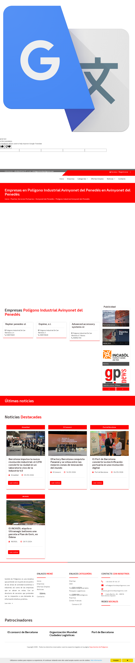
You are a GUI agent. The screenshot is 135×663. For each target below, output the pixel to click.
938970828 (43, 335)
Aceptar (116, 660)
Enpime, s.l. (45, 324)
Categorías (82, 179)
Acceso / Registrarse (119, 172)
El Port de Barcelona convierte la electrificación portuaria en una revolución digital (107, 463)
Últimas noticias (19, 400)
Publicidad (110, 306)
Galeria (43, 593)
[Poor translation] (8, 147)
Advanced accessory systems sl (83, 325)
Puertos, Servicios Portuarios (22, 199)
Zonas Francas (75, 601)
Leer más (9, 603)
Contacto (121, 179)
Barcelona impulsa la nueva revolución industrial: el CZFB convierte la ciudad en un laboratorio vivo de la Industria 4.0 (25, 465)
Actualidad (15, 475)
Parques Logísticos (77, 591)
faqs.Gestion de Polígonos (98, 647)
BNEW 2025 (107, 343)
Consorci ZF (77, 604)
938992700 (76, 338)
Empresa (70, 179)
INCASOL (106, 364)
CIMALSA (75, 594)
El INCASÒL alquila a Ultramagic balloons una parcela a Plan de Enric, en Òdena (23, 533)
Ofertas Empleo (97, 179)
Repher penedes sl (15, 324)
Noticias (110, 179)
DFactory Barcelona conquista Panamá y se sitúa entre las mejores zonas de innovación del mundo (67, 463)
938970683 (10, 335)
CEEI (71, 584)
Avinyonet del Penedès (45, 199)
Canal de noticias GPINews (111, 385)
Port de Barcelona (109, 325)
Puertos (72, 598)
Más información (96, 660)
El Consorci (56, 472)
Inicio (62, 179)
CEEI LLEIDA (77, 587)
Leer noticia (13, 483)
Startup (72, 581)
